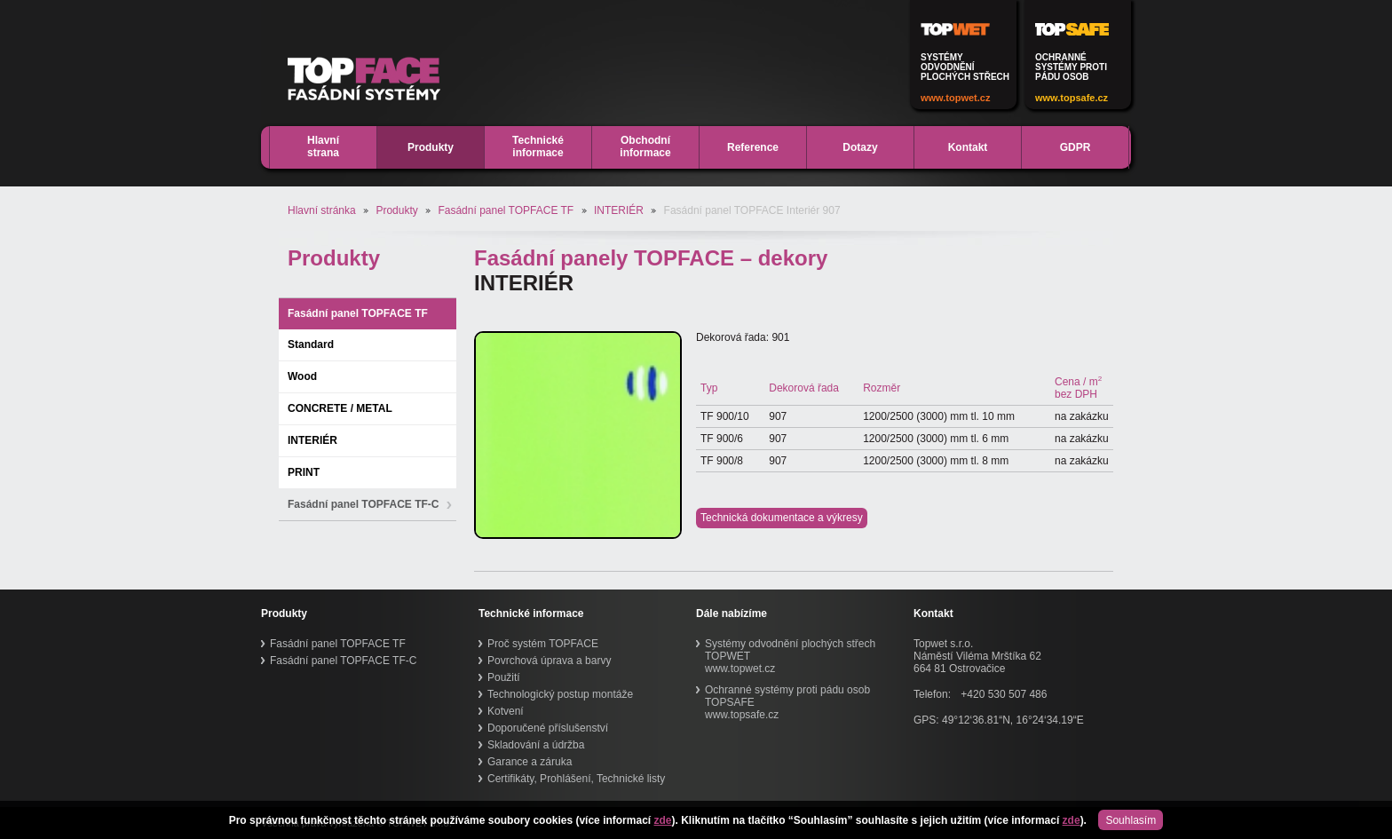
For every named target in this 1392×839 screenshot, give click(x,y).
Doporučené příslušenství (547, 728)
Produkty (430, 147)
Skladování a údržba (535, 745)
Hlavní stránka (322, 210)
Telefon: (932, 694)
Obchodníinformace (645, 146)
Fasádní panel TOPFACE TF (505, 210)
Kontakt (968, 147)
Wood (302, 376)
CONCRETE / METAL (340, 408)
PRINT (304, 472)
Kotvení (505, 711)
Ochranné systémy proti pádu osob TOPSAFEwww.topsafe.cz (787, 702)
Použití (503, 677)
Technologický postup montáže (560, 694)
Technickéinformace (538, 146)
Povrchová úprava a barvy (549, 660)
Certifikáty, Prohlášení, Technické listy (576, 778)
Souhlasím (1130, 820)
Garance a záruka (529, 762)
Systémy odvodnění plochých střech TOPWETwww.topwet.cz (790, 656)
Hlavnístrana (323, 146)
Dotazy (859, 147)
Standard (311, 344)
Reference (753, 147)
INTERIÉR (619, 210)
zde (662, 820)
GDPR (1075, 147)
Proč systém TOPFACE (542, 643)
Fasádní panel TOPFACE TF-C (363, 504)
